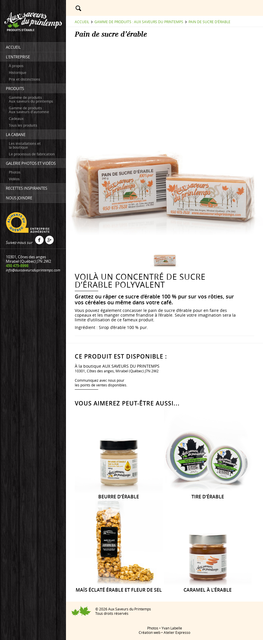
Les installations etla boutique (25, 145)
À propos (16, 66)
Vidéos (14, 179)
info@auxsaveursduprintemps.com (33, 270)
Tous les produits (23, 125)
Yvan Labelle (172, 628)
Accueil (82, 21)
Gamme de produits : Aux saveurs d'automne (29, 110)
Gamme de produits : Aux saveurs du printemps (31, 99)
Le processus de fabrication (32, 154)
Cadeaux (16, 118)
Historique (17, 72)
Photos (15, 172)
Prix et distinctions (24, 79)
